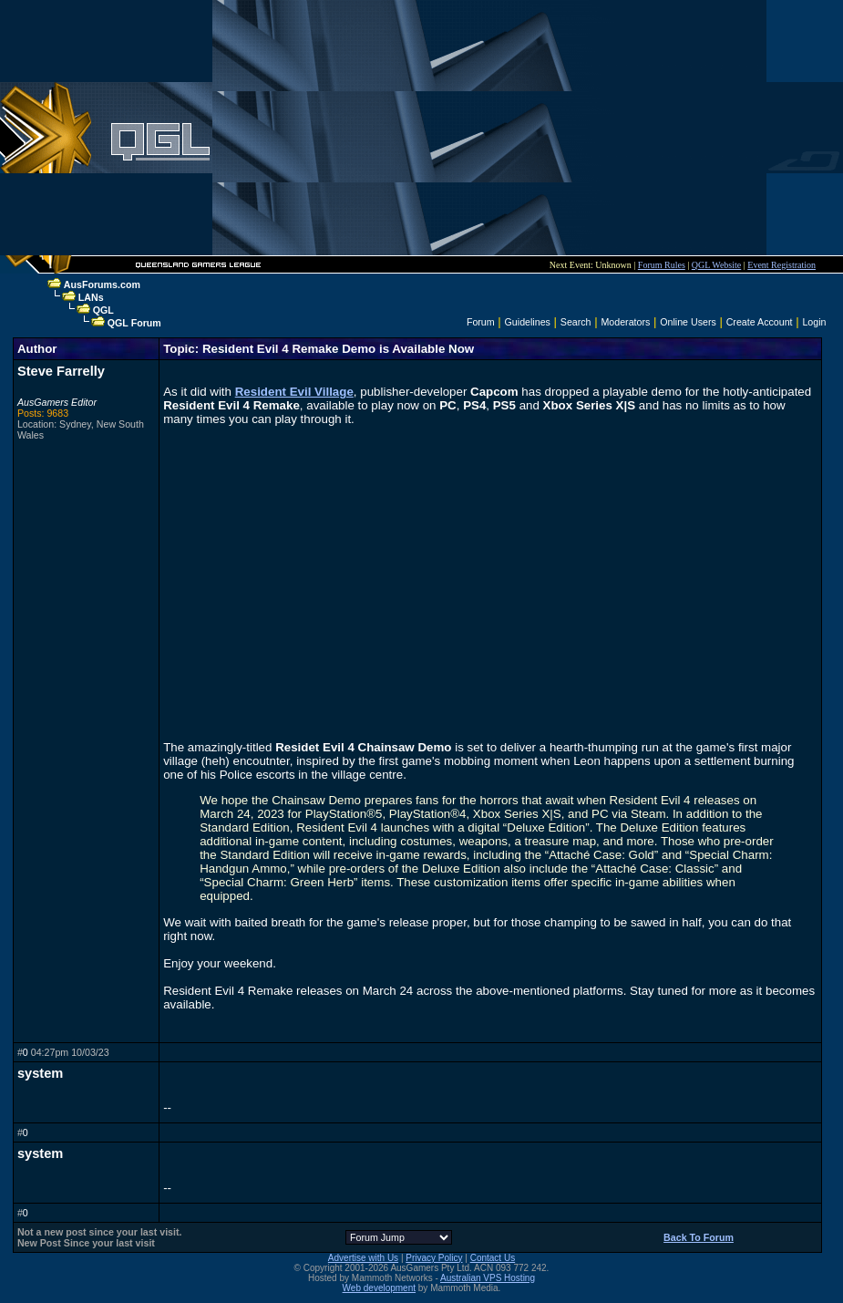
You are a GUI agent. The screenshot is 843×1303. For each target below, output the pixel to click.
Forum (481, 321)
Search (575, 321)
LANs (91, 297)
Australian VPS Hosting (487, 1278)
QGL (103, 310)
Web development (379, 1288)
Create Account (759, 321)
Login (814, 321)
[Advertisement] (489, 127)
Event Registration (781, 265)
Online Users (688, 321)
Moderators (625, 321)
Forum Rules (661, 265)
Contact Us (492, 1258)
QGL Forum (134, 322)
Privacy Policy (434, 1258)
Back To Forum (698, 1237)
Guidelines (527, 321)
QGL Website (716, 265)
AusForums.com (102, 284)
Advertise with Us (363, 1258)
